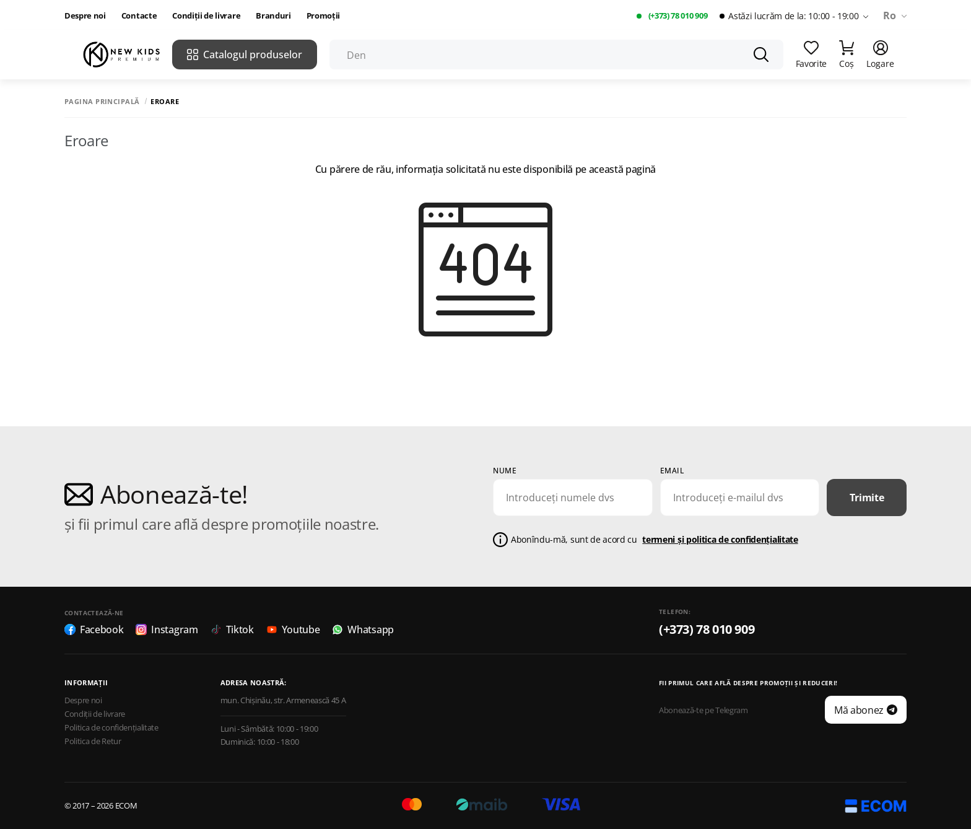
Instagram (167, 629)
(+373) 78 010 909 (678, 16)
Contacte (139, 16)
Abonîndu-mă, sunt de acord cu (654, 540)
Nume (504, 471)
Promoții (323, 16)
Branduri (273, 16)
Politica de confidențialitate (111, 727)
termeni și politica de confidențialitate (720, 539)
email (672, 471)
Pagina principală (101, 101)
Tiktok (232, 629)
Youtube (293, 629)
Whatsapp (362, 629)
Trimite (867, 497)
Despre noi (85, 16)
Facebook (93, 629)
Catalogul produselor (244, 54)
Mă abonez (865, 710)
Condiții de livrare (206, 16)
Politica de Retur (92, 741)
